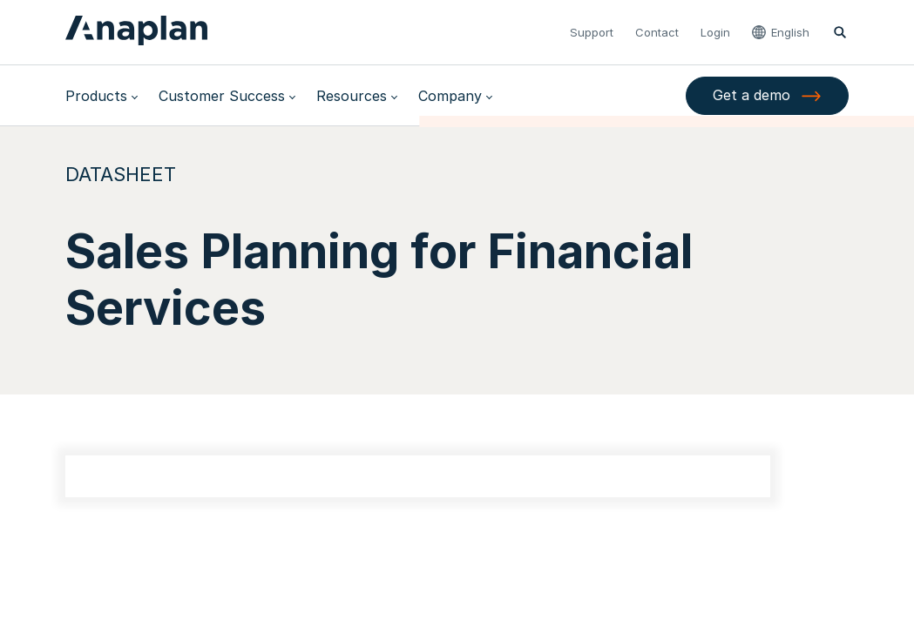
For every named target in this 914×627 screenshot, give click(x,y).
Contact (657, 32)
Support (591, 32)
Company (450, 95)
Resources (351, 95)
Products (96, 95)
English (790, 32)
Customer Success (222, 95)
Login (715, 32)
